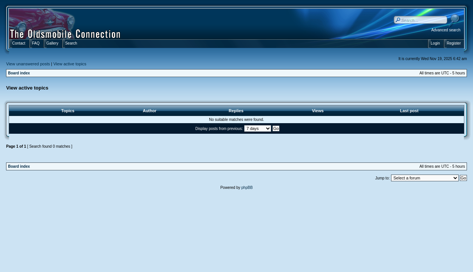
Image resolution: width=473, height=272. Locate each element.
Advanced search (445, 30)
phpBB (247, 187)
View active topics (69, 64)
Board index (19, 73)
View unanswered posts (28, 64)
